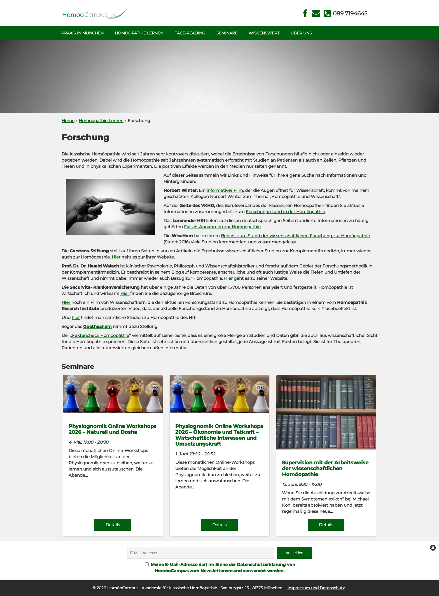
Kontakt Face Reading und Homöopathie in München (316, 13)
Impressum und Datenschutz (316, 587)
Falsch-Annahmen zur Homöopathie (222, 226)
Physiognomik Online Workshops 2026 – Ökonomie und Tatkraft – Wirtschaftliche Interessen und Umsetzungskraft (219, 435)
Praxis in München (82, 33)
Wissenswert (264, 33)
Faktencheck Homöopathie (100, 335)
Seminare (226, 33)
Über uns (301, 33)
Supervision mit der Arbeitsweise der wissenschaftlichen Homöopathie (325, 468)
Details (113, 524)
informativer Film (225, 190)
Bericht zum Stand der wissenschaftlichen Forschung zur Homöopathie (295, 235)
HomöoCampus (122, 587)
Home (68, 120)
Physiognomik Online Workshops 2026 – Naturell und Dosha (113, 429)
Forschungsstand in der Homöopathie (285, 211)
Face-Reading (189, 33)
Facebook (305, 13)
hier (76, 317)
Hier (116, 257)
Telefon (350, 13)
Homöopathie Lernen (139, 33)
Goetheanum (97, 326)
